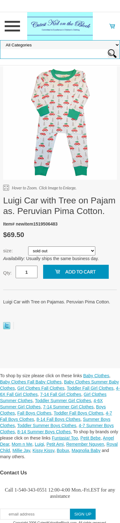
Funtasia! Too (65, 437)
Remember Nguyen (85, 444)
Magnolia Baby (86, 450)
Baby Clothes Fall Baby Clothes (31, 381)
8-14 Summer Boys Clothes (44, 431)
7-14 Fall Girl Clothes (60, 394)
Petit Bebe (90, 437)
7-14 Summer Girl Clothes (68, 406)
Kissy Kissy (43, 450)
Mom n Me (22, 444)
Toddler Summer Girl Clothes (63, 400)
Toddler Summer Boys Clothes (46, 425)
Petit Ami (55, 444)
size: (8, 250)
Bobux (63, 450)
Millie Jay (21, 450)
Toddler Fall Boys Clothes (78, 413)
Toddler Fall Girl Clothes (90, 388)
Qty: (7, 272)
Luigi (39, 444)
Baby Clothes (96, 375)
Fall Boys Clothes (34, 413)
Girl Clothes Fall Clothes (40, 388)
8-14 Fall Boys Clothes (59, 419)
